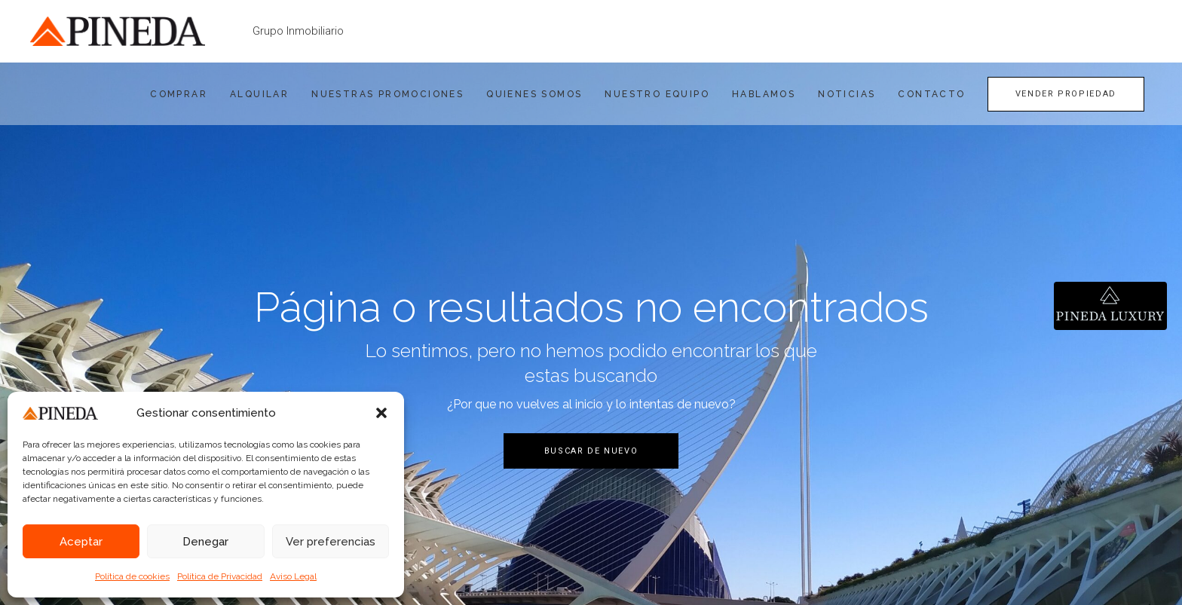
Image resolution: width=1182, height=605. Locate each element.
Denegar (205, 541)
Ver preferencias (330, 541)
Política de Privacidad (219, 576)
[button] (381, 412)
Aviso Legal (293, 576)
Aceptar (81, 541)
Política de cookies (132, 576)
